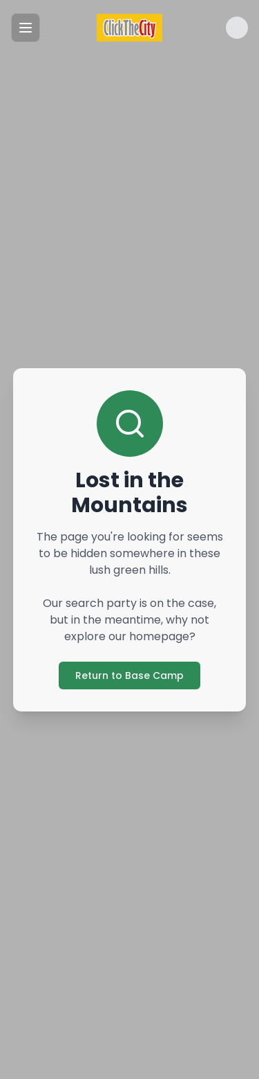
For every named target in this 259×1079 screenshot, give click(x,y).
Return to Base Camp (129, 675)
